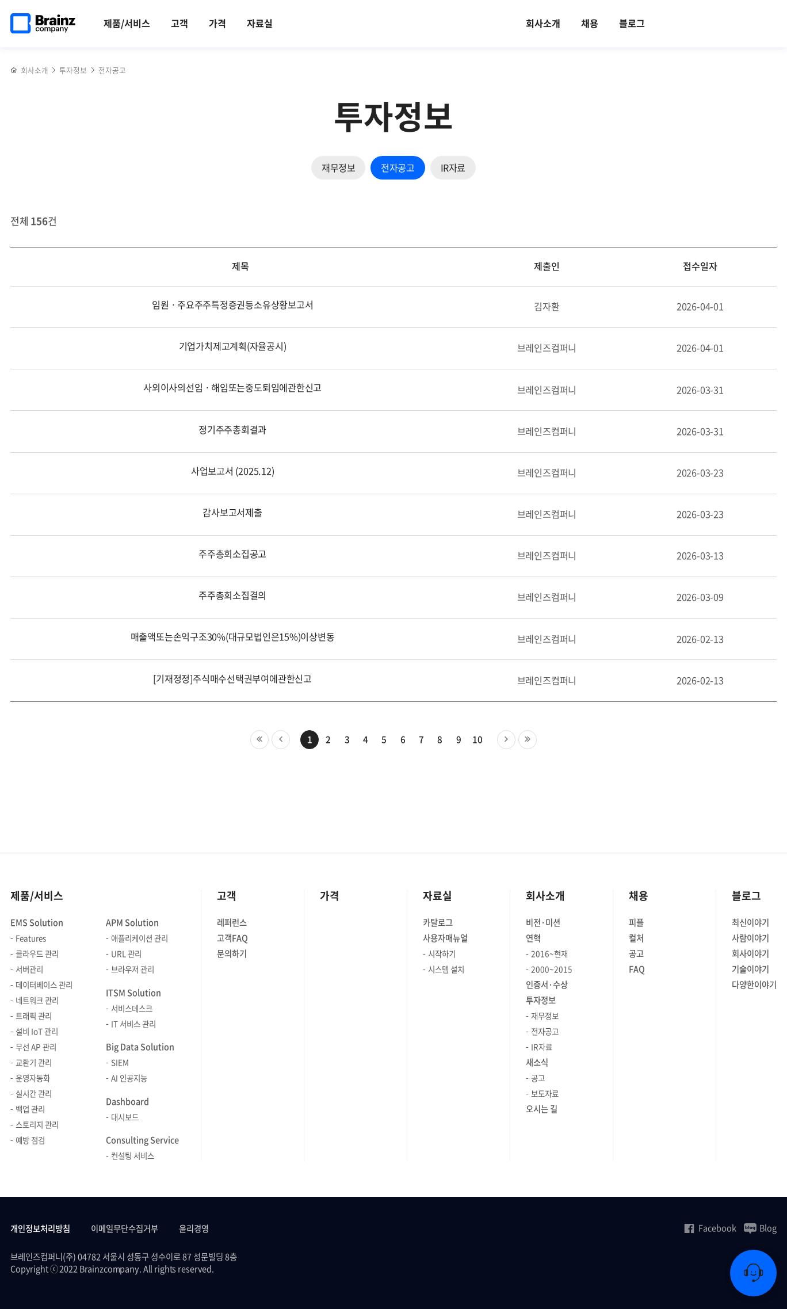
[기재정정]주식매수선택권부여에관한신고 (232, 679)
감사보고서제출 (232, 513)
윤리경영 (194, 1229)
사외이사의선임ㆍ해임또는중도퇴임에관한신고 (232, 388)
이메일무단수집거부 (124, 1229)
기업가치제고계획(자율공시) (232, 347)
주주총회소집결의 (232, 596)
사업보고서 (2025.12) (232, 471)
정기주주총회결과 (232, 430)
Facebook (709, 1228)
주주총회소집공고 (232, 554)
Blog (760, 1228)
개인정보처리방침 (40, 1229)
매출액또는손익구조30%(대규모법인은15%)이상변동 (233, 637)
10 (477, 739)
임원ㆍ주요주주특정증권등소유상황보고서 (233, 305)
